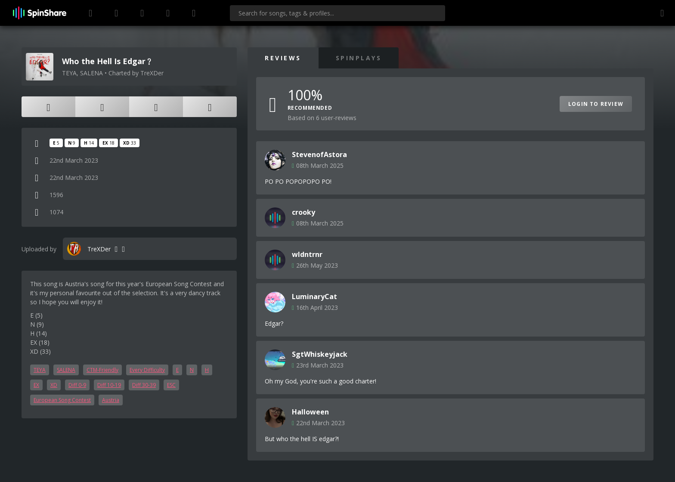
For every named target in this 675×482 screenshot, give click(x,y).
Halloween (310, 412)
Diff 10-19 (109, 385)
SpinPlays (359, 58)
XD (53, 385)
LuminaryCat (314, 296)
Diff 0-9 (77, 385)
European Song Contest (62, 400)
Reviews (283, 58)
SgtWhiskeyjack (319, 354)
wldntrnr (307, 254)
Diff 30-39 (144, 385)
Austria (110, 400)
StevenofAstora (319, 154)
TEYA (40, 370)
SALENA (66, 370)
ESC (171, 385)
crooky (303, 212)
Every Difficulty (147, 370)
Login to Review (595, 104)
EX (36, 385)
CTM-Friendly (102, 370)
